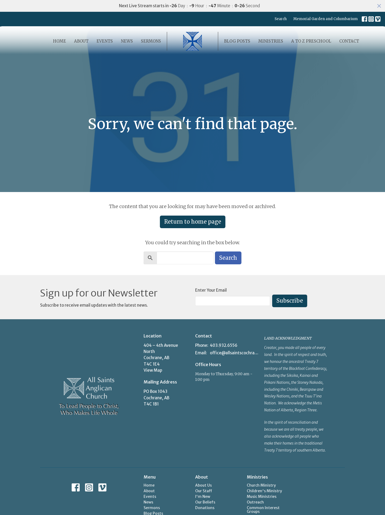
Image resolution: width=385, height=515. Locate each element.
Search (281, 19)
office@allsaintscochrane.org (234, 352)
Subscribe (289, 300)
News (127, 41)
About (81, 41)
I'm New (202, 496)
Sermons (151, 41)
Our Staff (203, 490)
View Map (153, 370)
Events (105, 41)
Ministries (270, 41)
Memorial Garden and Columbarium (325, 19)
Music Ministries (261, 496)
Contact (349, 41)
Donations (204, 507)
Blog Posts (237, 41)
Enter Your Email (211, 290)
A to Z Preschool (311, 41)
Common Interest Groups (263, 509)
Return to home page (192, 221)
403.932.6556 (223, 345)
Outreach (255, 502)
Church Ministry (261, 485)
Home (59, 41)
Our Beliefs (205, 502)
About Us (203, 485)
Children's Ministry (264, 490)
